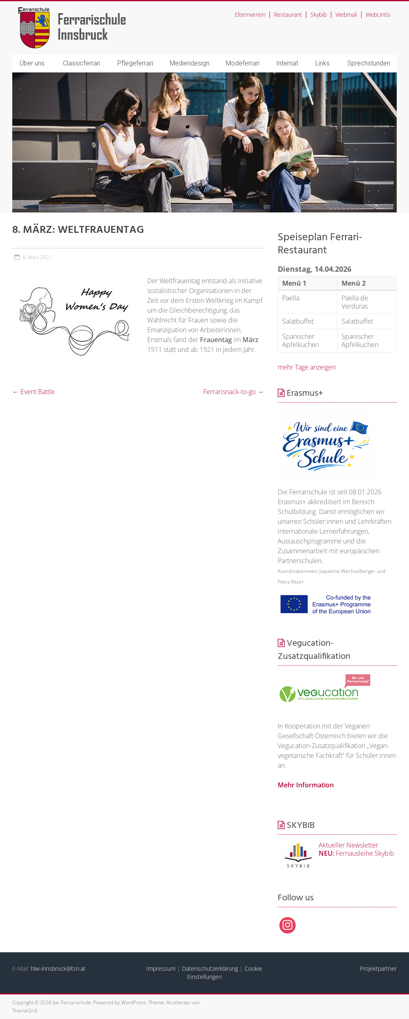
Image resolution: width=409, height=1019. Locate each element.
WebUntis (378, 14)
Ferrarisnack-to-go (233, 391)
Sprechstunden (368, 63)
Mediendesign (189, 63)
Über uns (32, 63)
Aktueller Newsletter (348, 845)
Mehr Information (306, 784)
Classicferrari (81, 63)
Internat (287, 63)
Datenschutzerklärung (210, 968)
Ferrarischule (92, 18)
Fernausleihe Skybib (356, 853)
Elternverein (250, 14)
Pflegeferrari (135, 63)
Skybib (318, 14)
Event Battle (33, 391)
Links (322, 63)
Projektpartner (378, 968)
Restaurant (288, 14)
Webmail (346, 14)
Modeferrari (242, 63)
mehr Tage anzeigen (307, 367)
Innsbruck (83, 34)
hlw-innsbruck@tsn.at (58, 968)
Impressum (160, 968)
